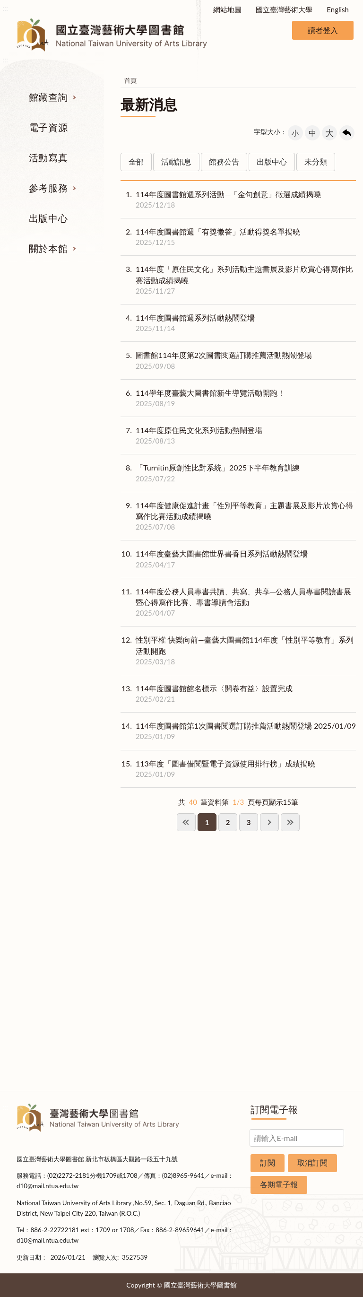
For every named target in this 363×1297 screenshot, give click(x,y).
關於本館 (48, 248)
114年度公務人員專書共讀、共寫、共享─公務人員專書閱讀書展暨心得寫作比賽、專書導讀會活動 (238, 602)
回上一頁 (346, 132)
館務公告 (224, 161)
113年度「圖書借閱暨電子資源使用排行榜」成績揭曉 (218, 769)
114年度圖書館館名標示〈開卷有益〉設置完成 (207, 694)
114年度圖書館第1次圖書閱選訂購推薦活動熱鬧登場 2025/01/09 (238, 731)
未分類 (315, 161)
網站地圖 (227, 9)
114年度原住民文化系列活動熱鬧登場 (191, 435)
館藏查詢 (48, 97)
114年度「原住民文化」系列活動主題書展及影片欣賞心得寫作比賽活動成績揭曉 (238, 279)
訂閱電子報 (274, 1109)
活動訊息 (176, 161)
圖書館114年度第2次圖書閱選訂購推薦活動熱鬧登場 (216, 360)
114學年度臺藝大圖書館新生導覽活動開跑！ (203, 398)
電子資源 (48, 127)
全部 (136, 161)
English (338, 9)
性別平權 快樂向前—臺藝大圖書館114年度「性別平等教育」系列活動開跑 (238, 650)
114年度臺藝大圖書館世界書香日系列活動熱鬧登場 (214, 559)
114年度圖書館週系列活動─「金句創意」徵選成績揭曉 (221, 199)
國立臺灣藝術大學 (284, 9)
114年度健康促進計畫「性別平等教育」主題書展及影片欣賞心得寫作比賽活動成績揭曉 (238, 516)
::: (5, 7)
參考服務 (48, 187)
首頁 (130, 80)
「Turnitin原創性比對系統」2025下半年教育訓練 (210, 473)
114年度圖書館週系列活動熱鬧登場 (188, 323)
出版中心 (48, 218)
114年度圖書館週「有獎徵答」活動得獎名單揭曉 (210, 237)
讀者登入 (323, 30)
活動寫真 (48, 157)
